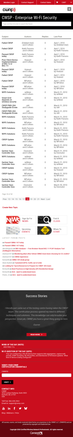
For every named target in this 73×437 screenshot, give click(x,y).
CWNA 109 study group (20, 260)
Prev (5, 199)
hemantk (5, 260)
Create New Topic (10, 207)
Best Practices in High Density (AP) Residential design (32, 269)
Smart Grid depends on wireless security (9, 100)
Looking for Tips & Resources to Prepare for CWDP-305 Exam (28, 266)
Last (48, 199)
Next (43, 199)
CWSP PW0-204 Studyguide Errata (9, 106)
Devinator (28, 151)
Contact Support (27, 2)
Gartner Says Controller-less (8, 152)
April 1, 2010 (59, 43)
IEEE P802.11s (8, 347)
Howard (27, 60)
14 (13, 199)
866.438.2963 (14, 401)
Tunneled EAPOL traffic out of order (28, 263)
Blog (3, 413)
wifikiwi (28, 92)
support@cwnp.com (16, 403)
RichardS (5, 269)
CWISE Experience (21, 257)
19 (31, 199)
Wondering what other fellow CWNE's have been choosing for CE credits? (42, 254)
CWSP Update (8, 139)
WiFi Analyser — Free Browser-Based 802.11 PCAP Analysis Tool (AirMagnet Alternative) (33, 249)
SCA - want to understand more (24, 272)
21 (38, 199)
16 (20, 199)
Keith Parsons (28, 48)
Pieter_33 (6, 275)
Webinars (10, 413)
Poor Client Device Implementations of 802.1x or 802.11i (10, 63)
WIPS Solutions (8, 92)
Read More (35, 334)
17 (24, 199)
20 (35, 199)
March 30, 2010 (60, 185)
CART (64, 2)
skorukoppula (7, 248)
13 (9, 199)
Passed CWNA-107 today (14, 242)
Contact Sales (45, 2)
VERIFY (6, 382)
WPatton (27, 80)
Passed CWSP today (8, 55)
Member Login (9, 2)
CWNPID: (5, 371)
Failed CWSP (7, 43)
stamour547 (7, 254)
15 (16, 199)
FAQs (17, 413)
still (27, 105)
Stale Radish (7, 263)
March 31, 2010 (60, 92)
